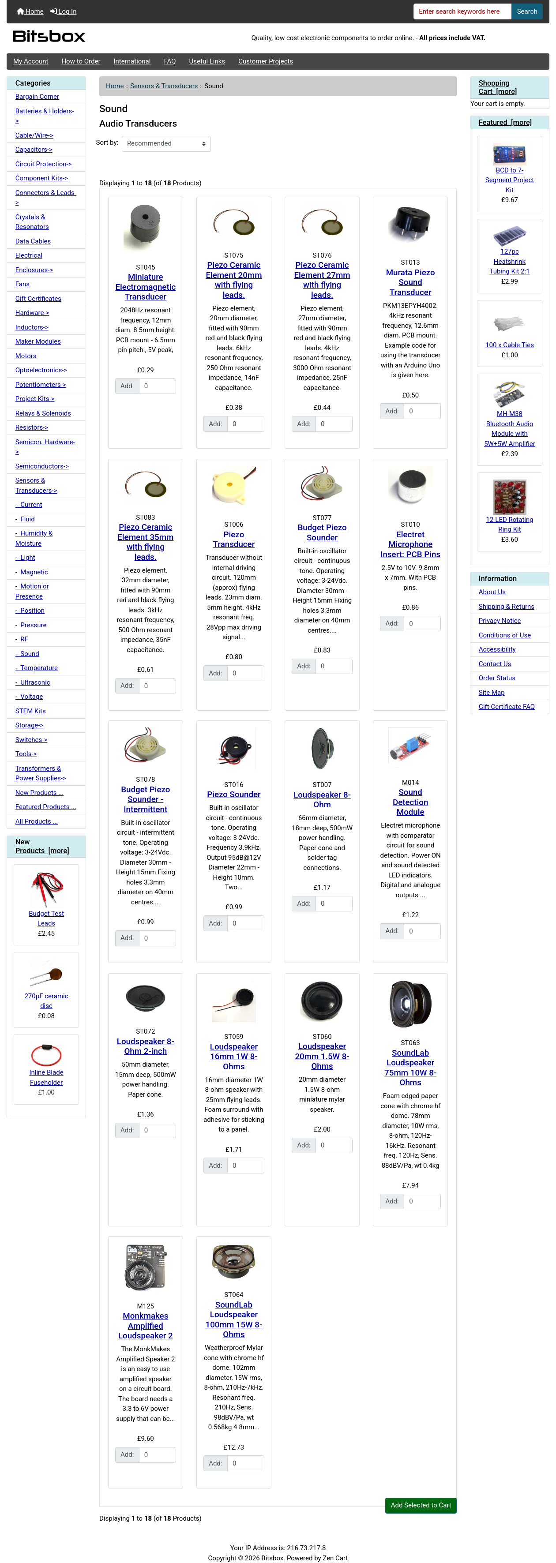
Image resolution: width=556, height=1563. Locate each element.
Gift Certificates (38, 299)
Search (527, 11)
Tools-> (26, 754)
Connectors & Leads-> (45, 198)
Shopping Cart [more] (498, 87)
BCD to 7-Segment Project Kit (509, 168)
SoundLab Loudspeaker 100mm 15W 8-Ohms (234, 1320)
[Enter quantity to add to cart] (157, 386)
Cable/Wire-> (34, 135)
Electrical (28, 255)
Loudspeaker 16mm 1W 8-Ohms (234, 1057)
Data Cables (33, 241)
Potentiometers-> (40, 385)
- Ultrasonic (32, 682)
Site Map (492, 693)
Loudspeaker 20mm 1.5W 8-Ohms (322, 1056)
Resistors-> (31, 427)
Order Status (497, 678)
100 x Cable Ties (509, 328)
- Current (28, 505)
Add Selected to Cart (421, 1505)
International (131, 61)
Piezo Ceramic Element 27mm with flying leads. (322, 280)
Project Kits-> (35, 399)
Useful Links (207, 61)
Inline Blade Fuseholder (46, 1064)
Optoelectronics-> (41, 370)
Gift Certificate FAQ (507, 707)
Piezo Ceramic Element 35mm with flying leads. (145, 542)
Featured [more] (505, 122)
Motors (26, 356)
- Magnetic (31, 572)
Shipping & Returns (506, 607)
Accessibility (497, 649)
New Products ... (39, 793)
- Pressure (31, 625)
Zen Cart (335, 1558)
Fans (22, 284)
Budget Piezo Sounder (322, 533)
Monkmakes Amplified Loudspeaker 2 (145, 1326)
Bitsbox (272, 1558)
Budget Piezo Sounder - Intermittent (145, 799)
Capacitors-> (34, 150)
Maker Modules (38, 341)
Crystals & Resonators (32, 222)
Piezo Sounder (233, 794)
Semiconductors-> (42, 466)
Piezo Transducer (234, 540)
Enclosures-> (34, 270)
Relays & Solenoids (43, 413)
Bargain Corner (37, 97)
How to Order (80, 61)
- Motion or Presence (32, 591)
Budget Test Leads (46, 899)
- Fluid (25, 519)
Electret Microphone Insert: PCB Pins (410, 544)
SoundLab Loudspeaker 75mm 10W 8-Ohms (410, 1068)
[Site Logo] (97, 38)
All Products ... (36, 821)
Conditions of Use (505, 635)
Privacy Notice (500, 621)
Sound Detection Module (410, 802)
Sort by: (107, 142)
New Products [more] (42, 846)
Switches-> (31, 740)
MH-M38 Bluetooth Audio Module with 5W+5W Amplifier (509, 414)
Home (30, 11)
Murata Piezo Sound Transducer (410, 282)
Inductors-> (32, 327)
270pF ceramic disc (46, 984)
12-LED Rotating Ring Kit (509, 506)
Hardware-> (32, 313)
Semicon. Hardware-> (45, 447)
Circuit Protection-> (43, 164)
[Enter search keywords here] (462, 11)
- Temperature (36, 668)
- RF (21, 639)
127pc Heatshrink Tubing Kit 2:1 (509, 251)
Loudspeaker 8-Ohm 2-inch (145, 1047)
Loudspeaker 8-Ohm (322, 800)
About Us (492, 592)
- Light (25, 558)
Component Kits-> (41, 178)
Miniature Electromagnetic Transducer (145, 287)
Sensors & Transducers (164, 86)
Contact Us (495, 664)
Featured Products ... (45, 807)
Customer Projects (265, 61)
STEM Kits (30, 711)
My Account (30, 61)
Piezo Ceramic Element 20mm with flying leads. (234, 280)
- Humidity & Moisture (34, 538)
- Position (30, 611)
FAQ (170, 61)
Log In (63, 11)
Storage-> (29, 725)
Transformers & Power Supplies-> (40, 774)
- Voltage (29, 697)
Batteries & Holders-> (44, 116)
